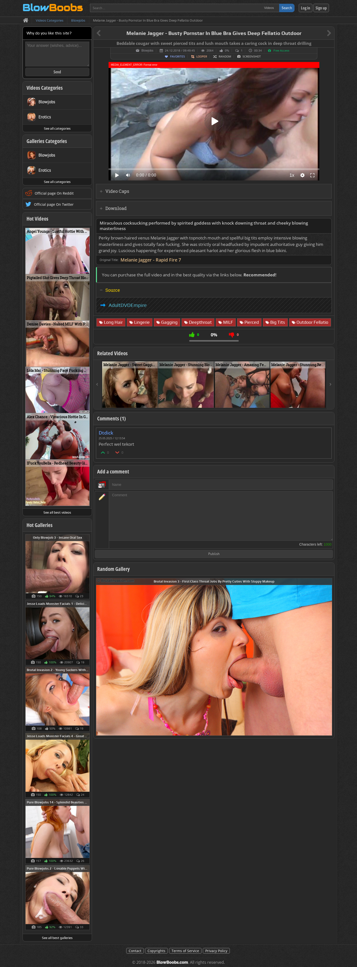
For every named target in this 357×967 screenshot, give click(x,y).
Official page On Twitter (54, 204)
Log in (305, 8)
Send (57, 72)
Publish (214, 554)
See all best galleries (57, 938)
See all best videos (57, 512)
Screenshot (251, 56)
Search (287, 8)
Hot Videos (37, 218)
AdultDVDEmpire (128, 305)
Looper (201, 56)
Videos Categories (45, 87)
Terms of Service (185, 950)
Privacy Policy (216, 950)
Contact (135, 950)
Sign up (321, 8)
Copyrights (156, 950)
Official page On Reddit (54, 193)
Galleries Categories (47, 141)
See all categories (57, 128)
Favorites (177, 56)
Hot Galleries (40, 525)
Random (225, 56)
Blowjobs (147, 50)
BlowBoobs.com (172, 962)
